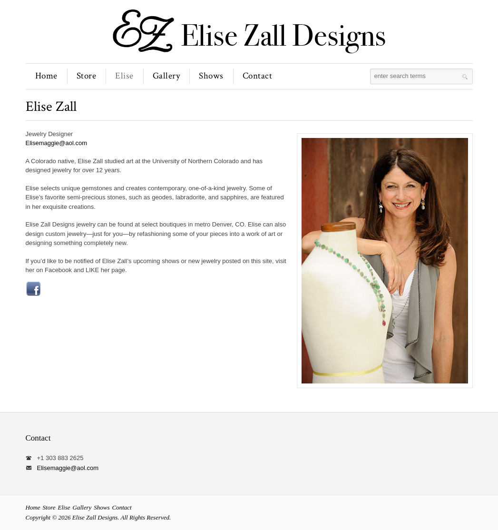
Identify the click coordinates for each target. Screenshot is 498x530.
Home (46, 76)
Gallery (166, 76)
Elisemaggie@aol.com (57, 143)
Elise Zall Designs (94, 517)
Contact (258, 76)
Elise (124, 76)
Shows (211, 76)
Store (87, 76)
